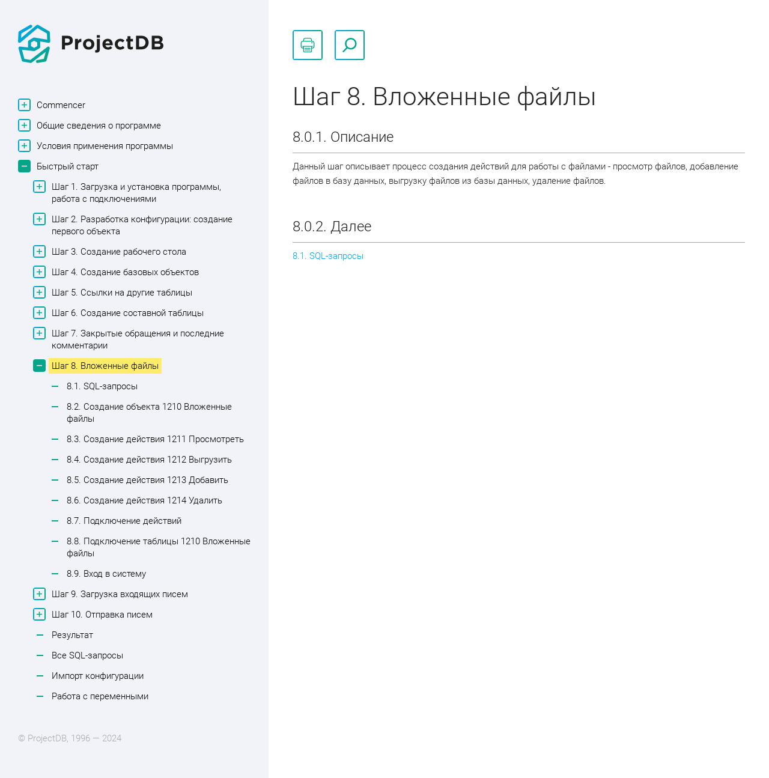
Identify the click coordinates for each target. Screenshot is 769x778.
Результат (72, 635)
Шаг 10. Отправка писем (101, 614)
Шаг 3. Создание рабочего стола (117, 251)
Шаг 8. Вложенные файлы (104, 365)
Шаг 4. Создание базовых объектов (124, 272)
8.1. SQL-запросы (102, 386)
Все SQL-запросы (87, 655)
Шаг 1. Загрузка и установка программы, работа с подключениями (135, 192)
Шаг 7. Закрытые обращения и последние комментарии (136, 339)
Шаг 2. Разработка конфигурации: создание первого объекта (141, 225)
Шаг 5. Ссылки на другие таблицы (120, 292)
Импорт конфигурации (98, 675)
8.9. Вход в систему (106, 573)
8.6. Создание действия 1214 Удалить (144, 500)
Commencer (59, 105)
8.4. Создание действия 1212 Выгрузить (149, 459)
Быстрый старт (66, 166)
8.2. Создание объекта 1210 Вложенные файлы (149, 412)
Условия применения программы (103, 145)
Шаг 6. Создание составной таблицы (126, 312)
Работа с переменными (100, 696)
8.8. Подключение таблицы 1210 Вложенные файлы (159, 547)
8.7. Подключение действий (124, 520)
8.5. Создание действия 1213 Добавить (147, 480)
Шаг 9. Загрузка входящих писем (118, 594)
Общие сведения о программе (97, 125)
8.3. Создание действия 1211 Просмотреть (155, 439)
